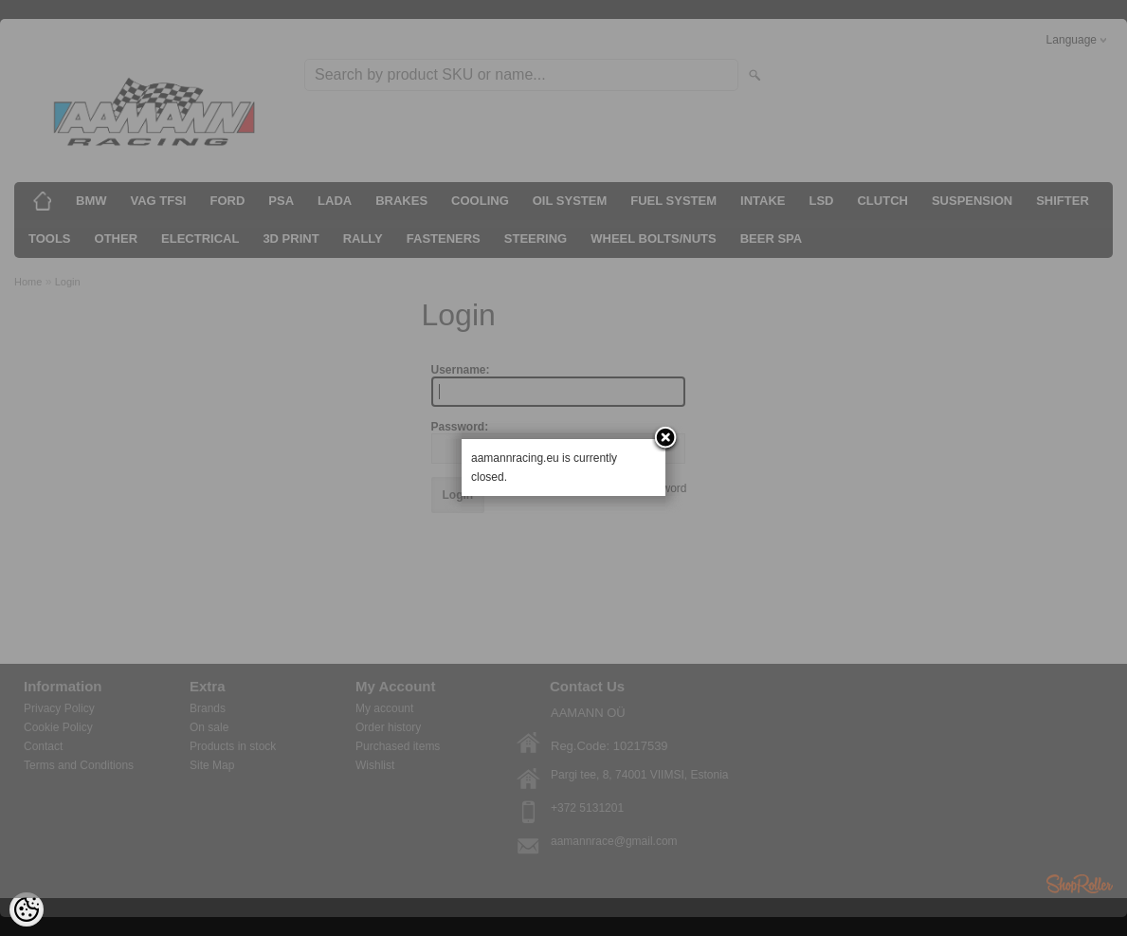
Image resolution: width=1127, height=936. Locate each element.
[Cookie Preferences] (26, 909)
